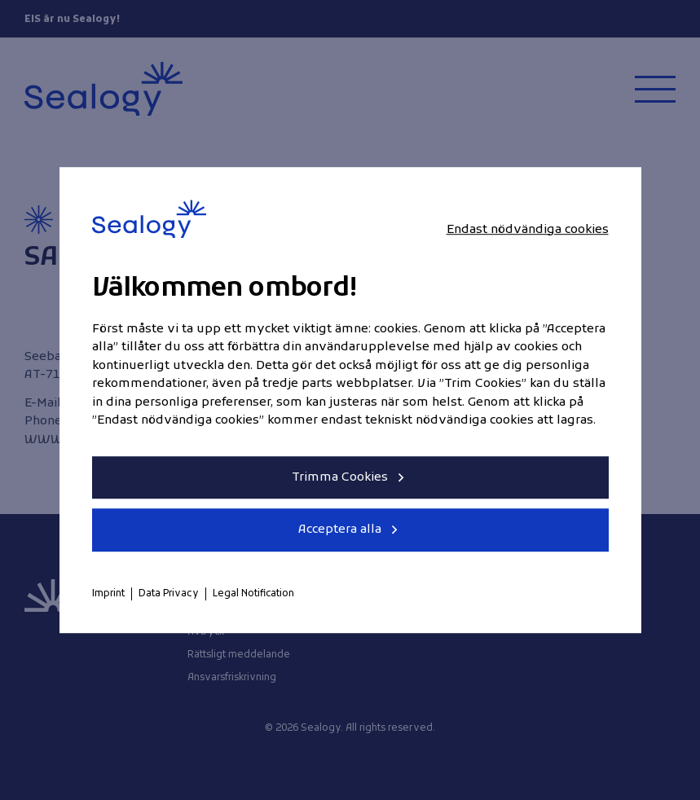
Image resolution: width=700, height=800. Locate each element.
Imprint (108, 593)
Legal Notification (253, 593)
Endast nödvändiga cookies (528, 230)
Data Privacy (169, 593)
